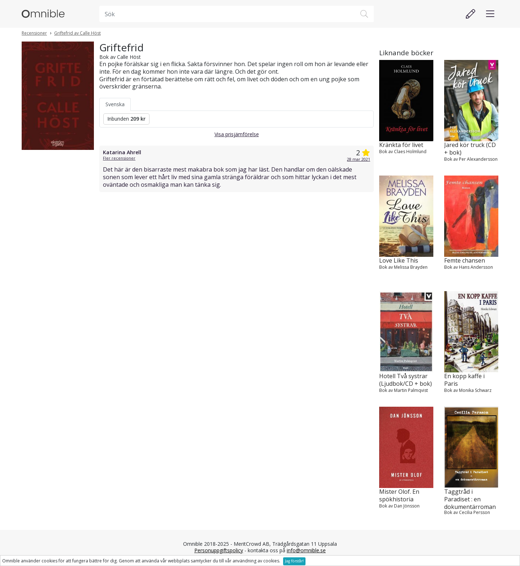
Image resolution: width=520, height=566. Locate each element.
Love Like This (398, 260)
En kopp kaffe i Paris (464, 380)
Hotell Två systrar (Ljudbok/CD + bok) (405, 380)
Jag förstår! (294, 560)
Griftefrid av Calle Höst (77, 33)
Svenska (115, 104)
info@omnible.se (306, 550)
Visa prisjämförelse (236, 134)
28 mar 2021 (358, 159)
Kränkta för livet (401, 145)
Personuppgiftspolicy (218, 550)
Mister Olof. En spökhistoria (399, 495)
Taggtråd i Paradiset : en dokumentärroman (470, 499)
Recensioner (34, 33)
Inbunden (126, 118)
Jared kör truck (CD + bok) (470, 148)
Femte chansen (464, 260)
